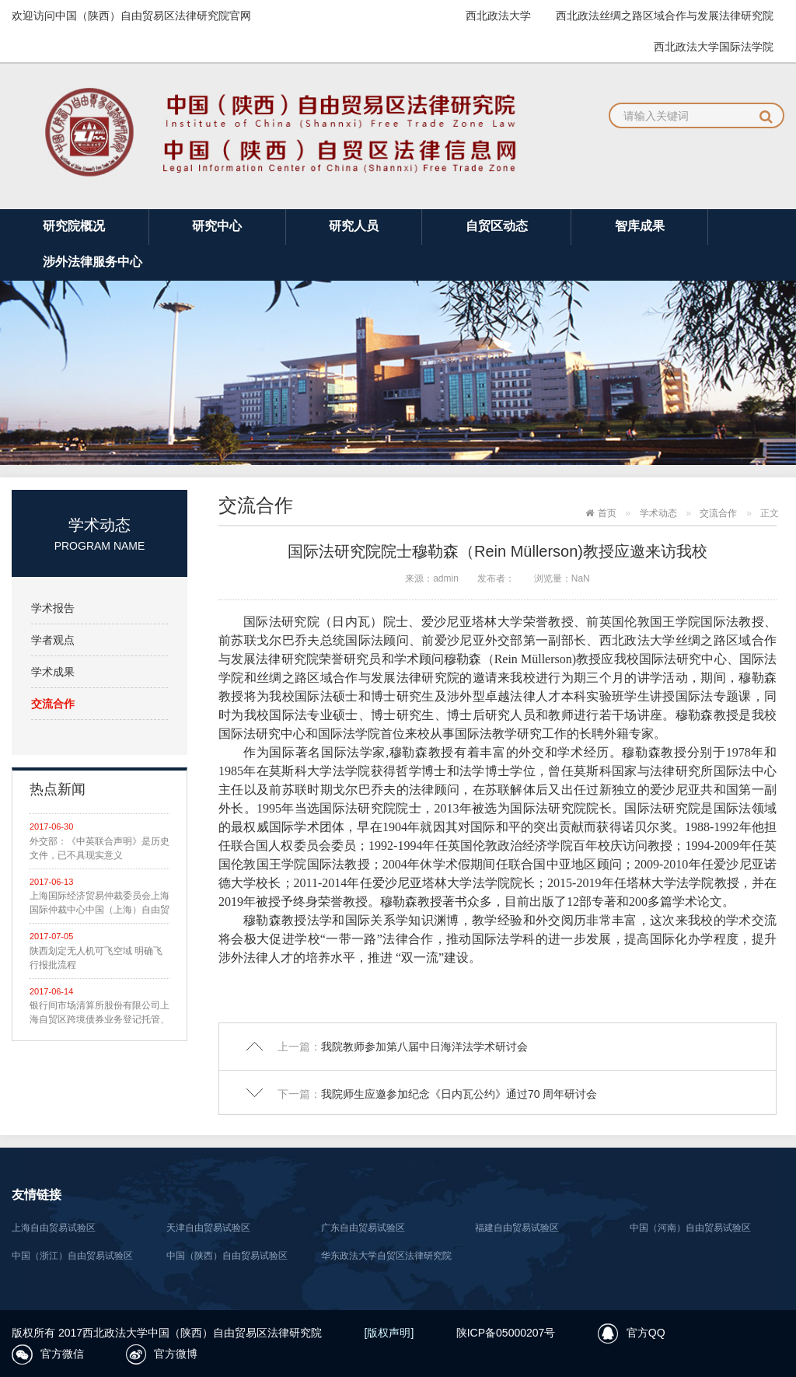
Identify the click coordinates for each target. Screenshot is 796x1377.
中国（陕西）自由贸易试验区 (227, 1255)
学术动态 (658, 513)
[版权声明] (389, 1332)
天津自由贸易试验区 (208, 1227)
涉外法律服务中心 (92, 261)
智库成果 (640, 225)
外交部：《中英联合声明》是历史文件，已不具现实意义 (99, 848)
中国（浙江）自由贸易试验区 (72, 1255)
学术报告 (53, 608)
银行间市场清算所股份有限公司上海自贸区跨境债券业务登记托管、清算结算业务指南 (99, 1013)
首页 (607, 513)
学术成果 (53, 672)
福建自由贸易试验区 (517, 1227)
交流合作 (53, 703)
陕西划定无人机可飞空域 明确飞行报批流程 (96, 957)
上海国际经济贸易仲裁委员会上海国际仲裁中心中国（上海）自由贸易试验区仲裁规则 (99, 903)
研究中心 (217, 225)
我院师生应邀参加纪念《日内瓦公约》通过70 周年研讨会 (459, 1094)
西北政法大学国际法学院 (713, 46)
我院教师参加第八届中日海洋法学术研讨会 (424, 1046)
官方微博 (175, 1353)
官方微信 (62, 1353)
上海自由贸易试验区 (54, 1227)
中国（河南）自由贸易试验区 (690, 1227)
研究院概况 (74, 225)
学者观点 (53, 640)
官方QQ (646, 1332)
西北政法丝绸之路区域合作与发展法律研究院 (664, 15)
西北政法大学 (498, 15)
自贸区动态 (497, 225)
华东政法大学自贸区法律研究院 (386, 1255)
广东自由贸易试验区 (363, 1227)
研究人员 (354, 225)
